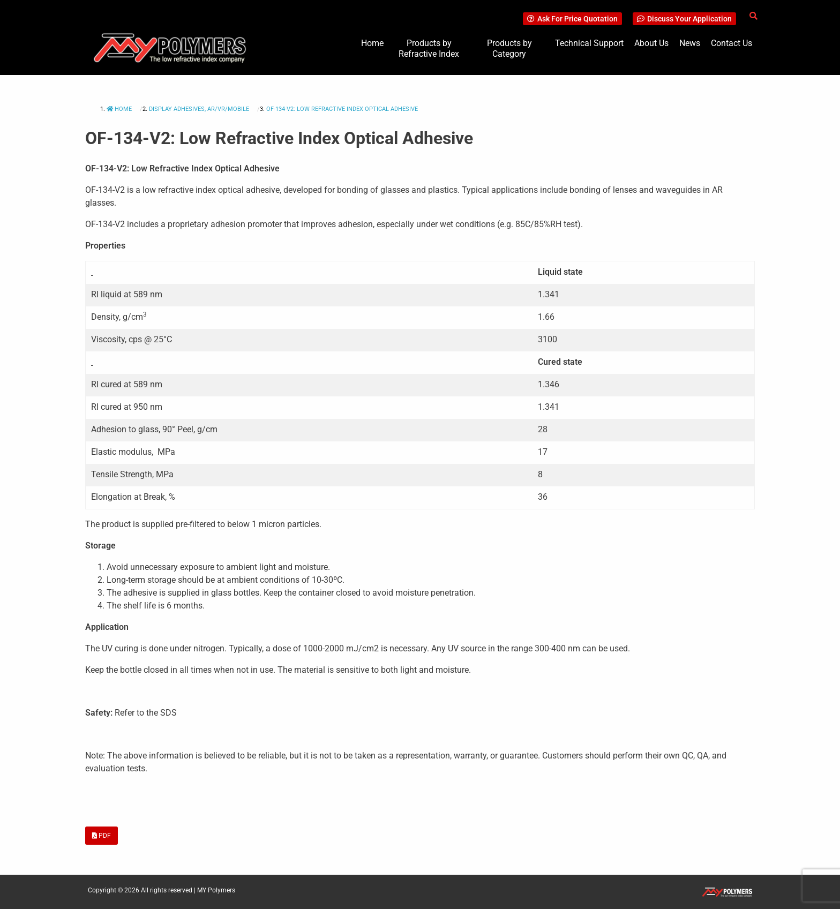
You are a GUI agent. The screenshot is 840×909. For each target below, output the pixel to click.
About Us (651, 43)
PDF (101, 835)
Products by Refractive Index (429, 48)
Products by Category (509, 48)
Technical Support (589, 43)
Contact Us (731, 43)
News (689, 43)
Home (372, 43)
